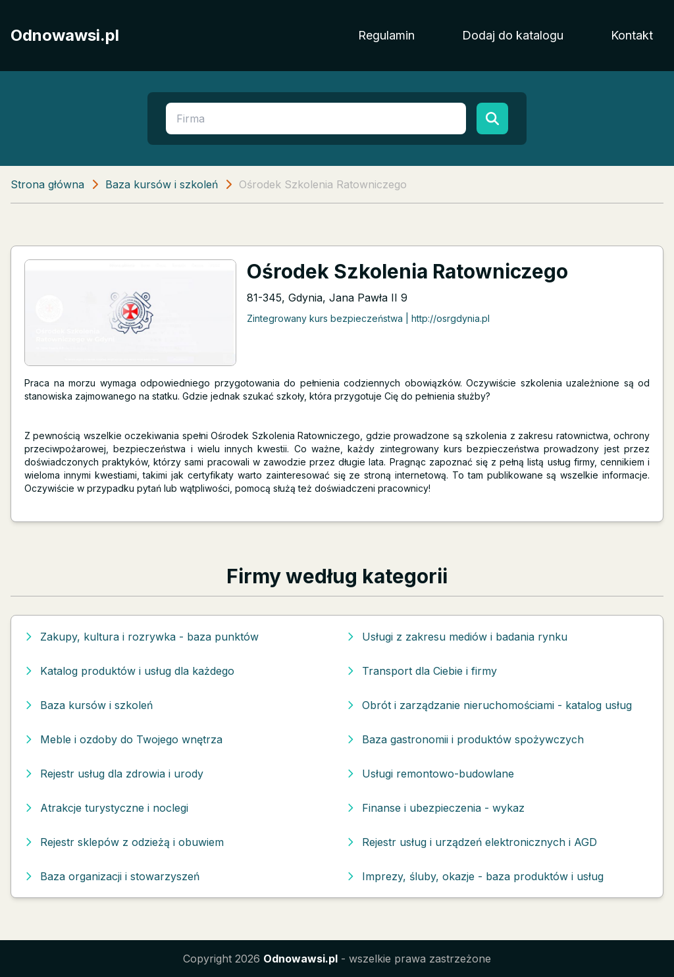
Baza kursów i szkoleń (161, 184)
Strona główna (47, 184)
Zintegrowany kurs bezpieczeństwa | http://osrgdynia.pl (368, 318)
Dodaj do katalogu (512, 35)
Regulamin (386, 35)
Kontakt (632, 35)
